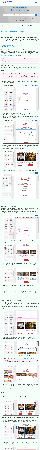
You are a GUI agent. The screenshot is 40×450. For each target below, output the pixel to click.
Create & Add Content (25, 29)
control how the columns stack (7, 55)
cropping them (6, 286)
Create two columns (7, 43)
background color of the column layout (26, 358)
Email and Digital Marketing (7, 29)
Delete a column (6, 48)
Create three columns (8, 45)
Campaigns (16, 29)
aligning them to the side (16, 286)
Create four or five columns (9, 46)
